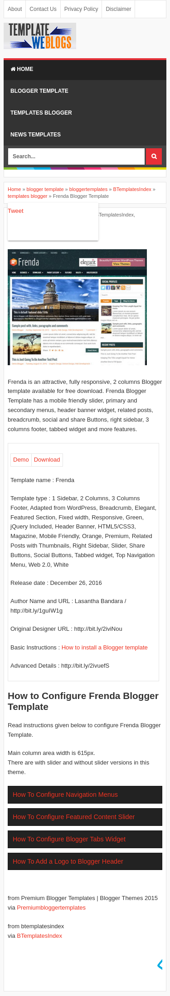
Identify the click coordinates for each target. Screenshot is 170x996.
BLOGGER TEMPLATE (39, 91)
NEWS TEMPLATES (35, 134)
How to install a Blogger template (105, 647)
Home (21, 69)
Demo (21, 459)
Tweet (16, 210)
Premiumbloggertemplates (51, 907)
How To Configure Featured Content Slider (74, 816)
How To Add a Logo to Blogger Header (68, 861)
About (15, 9)
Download (47, 459)
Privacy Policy (81, 9)
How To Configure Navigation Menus (65, 794)
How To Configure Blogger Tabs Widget (69, 839)
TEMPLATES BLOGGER (41, 113)
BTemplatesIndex (115, 214)
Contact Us (42, 9)
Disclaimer (118, 9)
